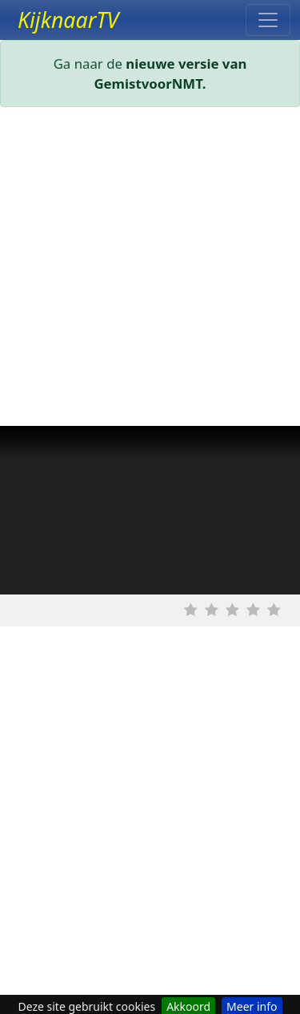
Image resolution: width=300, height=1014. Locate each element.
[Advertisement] (150, 270)
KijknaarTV (68, 20)
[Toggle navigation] (268, 20)
